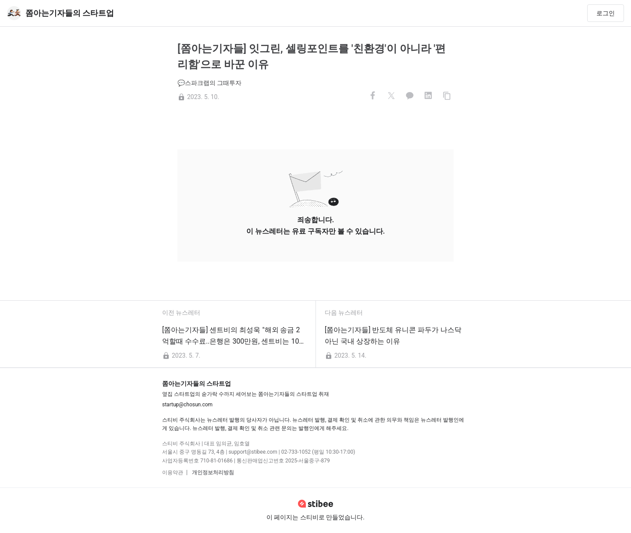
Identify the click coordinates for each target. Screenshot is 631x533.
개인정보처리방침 (212, 472)
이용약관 (172, 472)
